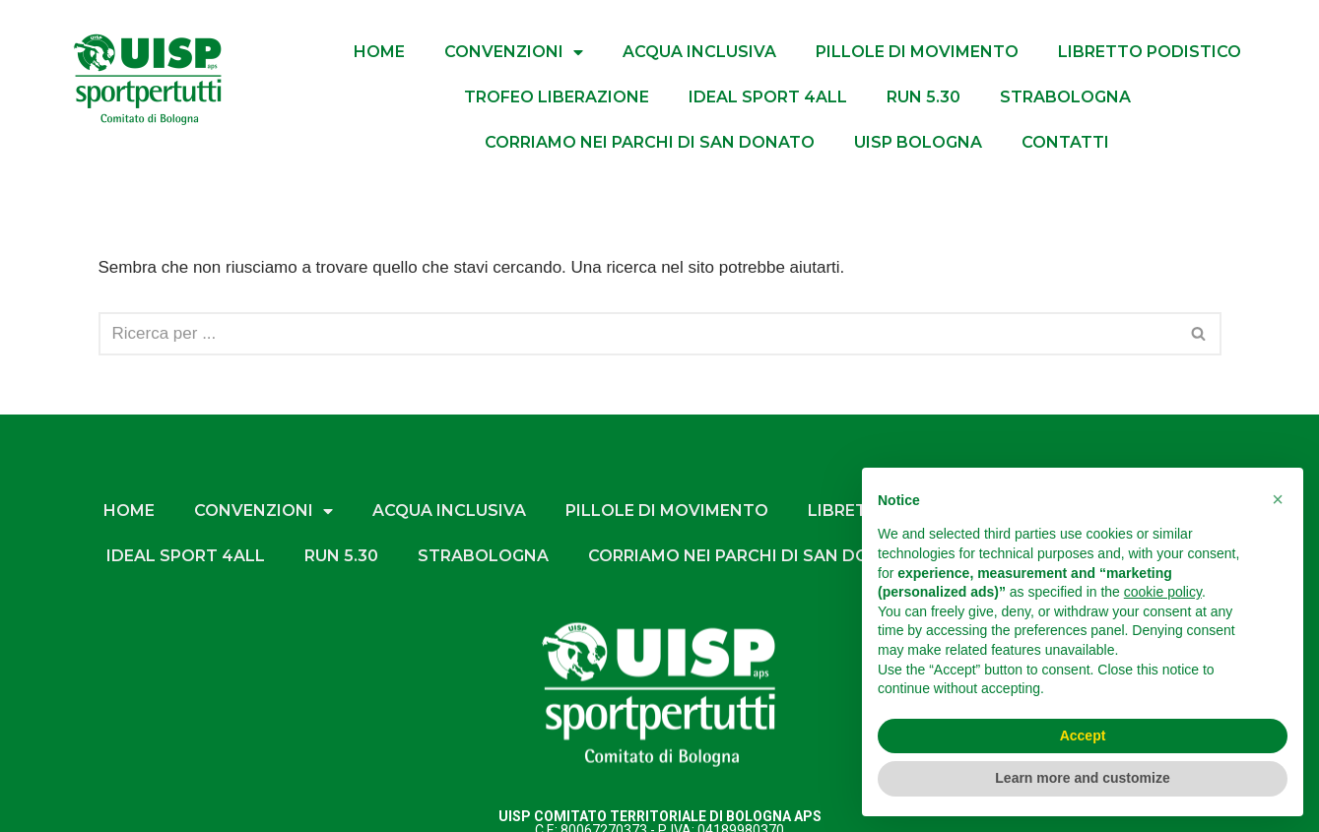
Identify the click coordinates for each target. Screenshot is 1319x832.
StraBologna (1065, 97)
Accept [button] (1083, 735)
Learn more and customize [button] (1082, 778)
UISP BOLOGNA (918, 142)
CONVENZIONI (513, 52)
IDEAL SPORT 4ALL (768, 97)
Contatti (1065, 142)
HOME (379, 51)
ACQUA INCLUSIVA (699, 51)
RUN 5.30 (923, 97)
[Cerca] (638, 333)
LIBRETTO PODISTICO (1149, 51)
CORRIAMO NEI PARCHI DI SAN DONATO (650, 142)
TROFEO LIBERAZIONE (556, 97)
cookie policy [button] (1163, 592)
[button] (1277, 499)
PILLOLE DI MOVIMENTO (917, 51)
